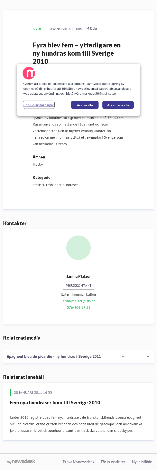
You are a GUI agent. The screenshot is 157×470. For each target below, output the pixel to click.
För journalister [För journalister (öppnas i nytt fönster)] (113, 461)
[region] (78, 90)
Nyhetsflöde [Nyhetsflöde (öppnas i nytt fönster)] (142, 461)
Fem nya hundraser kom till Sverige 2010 (55, 402)
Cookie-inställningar (38, 105)
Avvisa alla (85, 105)
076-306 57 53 (78, 307)
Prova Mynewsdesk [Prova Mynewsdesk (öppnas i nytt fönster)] (78, 461)
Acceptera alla (118, 105)
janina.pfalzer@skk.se (78, 300)
